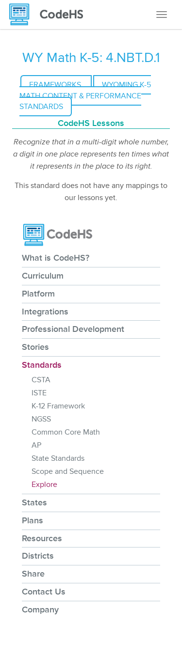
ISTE (39, 393)
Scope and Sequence (68, 471)
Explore (44, 484)
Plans (32, 520)
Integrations (45, 311)
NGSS (41, 419)
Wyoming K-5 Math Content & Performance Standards (85, 96)
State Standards (58, 458)
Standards (42, 365)
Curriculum (43, 275)
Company (40, 609)
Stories (35, 347)
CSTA (41, 380)
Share (33, 573)
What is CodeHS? (55, 257)
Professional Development (73, 329)
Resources (42, 538)
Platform (38, 293)
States (34, 502)
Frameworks (56, 85)
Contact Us (44, 591)
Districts (38, 555)
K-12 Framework (58, 406)
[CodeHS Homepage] (50, 14)
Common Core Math (66, 432)
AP (36, 445)
